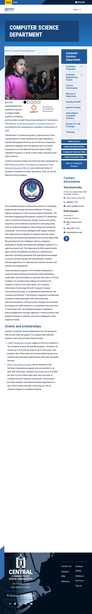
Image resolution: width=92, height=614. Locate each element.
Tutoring (70, 132)
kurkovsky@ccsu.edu (75, 206)
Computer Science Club (74, 152)
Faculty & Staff (73, 102)
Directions (14, 595)
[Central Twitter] (15, 604)
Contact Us (66, 566)
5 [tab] (39, 102)
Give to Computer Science (74, 164)
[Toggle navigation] (85, 9)
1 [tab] (24, 102)
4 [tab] (35, 102)
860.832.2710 (72, 202)
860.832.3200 (29, 595)
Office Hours (74, 141)
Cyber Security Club (74, 157)
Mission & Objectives (71, 94)
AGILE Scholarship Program (19, 364)
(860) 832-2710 (73, 228)
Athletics (65, 582)
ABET (7, 130)
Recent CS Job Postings (73, 125)
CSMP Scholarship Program (19, 343)
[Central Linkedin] (26, 604)
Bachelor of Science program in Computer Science (31, 123)
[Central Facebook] (10, 604)
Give (15, 2)
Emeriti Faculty (73, 107)
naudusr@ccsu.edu (74, 232)
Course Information (72, 86)
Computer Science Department (73, 56)
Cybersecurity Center (74, 146)
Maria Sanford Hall (73, 222)
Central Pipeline (80, 2)
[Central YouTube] (31, 604)
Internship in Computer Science (72, 115)
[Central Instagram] (20, 604)
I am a (75, 9)
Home (7, 51)
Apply (8, 2)
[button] (9, 78)
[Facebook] (66, 238)
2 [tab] (28, 102)
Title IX (78, 586)
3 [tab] (32, 102)
